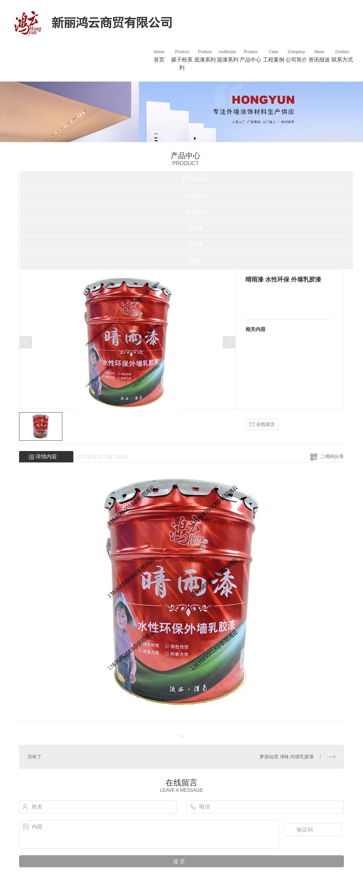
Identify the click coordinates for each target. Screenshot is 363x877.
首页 (159, 56)
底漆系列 (204, 56)
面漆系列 (227, 56)
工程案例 (273, 56)
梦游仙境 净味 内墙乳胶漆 (287, 756)
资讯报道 (319, 56)
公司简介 (296, 56)
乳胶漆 (195, 228)
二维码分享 (332, 456)
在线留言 (262, 424)
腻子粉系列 (181, 60)
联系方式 (342, 56)
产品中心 (250, 56)
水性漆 (195, 244)
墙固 (195, 261)
